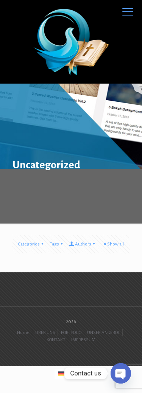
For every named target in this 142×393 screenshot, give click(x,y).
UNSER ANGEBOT (103, 332)
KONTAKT (56, 339)
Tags (57, 244)
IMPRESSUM (83, 339)
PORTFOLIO (71, 332)
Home (23, 332)
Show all (113, 244)
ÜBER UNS (45, 332)
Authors (82, 244)
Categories (31, 244)
